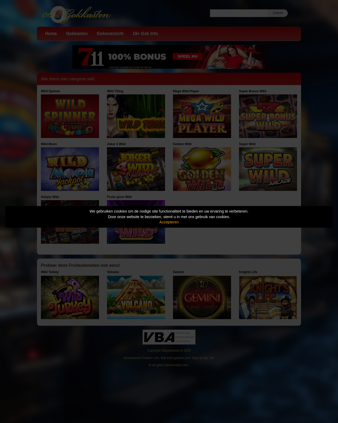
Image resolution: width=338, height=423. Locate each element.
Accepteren (169, 222)
